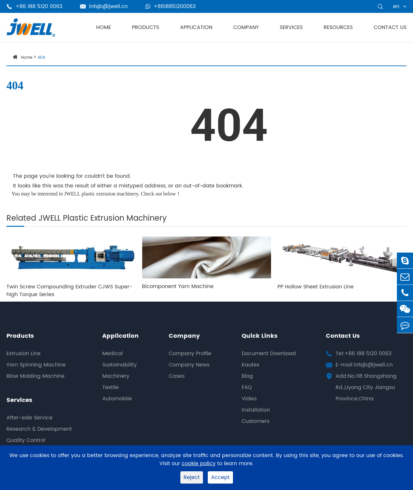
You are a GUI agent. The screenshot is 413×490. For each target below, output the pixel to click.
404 (41, 58)
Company (246, 27)
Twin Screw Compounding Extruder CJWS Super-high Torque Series (69, 290)
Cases (177, 376)
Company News (189, 365)
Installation (256, 410)
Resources (338, 27)
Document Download (269, 353)
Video (249, 399)
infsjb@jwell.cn (104, 6)
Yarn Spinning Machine (36, 365)
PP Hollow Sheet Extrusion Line (315, 287)
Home (103, 27)
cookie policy (199, 464)
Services (291, 27)
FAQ (247, 387)
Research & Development (39, 429)
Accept (220, 477)
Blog (247, 376)
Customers (255, 421)
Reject (192, 477)
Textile (110, 387)
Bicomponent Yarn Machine (178, 286)
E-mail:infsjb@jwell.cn (364, 365)
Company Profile (190, 353)
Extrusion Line (23, 353)
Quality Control (25, 440)
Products (145, 27)
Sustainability (119, 365)
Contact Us (390, 27)
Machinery (115, 376)
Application (196, 27)
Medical (112, 353)
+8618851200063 (171, 6)
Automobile (117, 399)
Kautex (250, 365)
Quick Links (259, 336)
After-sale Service (29, 418)
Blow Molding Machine (35, 376)
